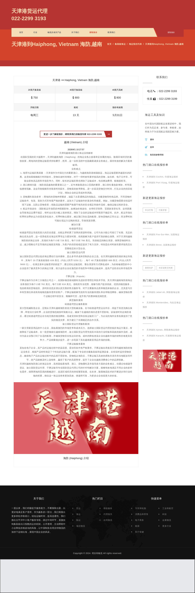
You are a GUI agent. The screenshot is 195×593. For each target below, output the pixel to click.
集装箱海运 (120, 44)
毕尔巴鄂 (149, 210)
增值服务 (107, 508)
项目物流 (80, 526)
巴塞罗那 (163, 210)
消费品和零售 (141, 514)
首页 (21, 32)
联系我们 (111, 32)
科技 (164, 514)
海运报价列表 (135, 44)
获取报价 (93, 32)
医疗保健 (139, 532)
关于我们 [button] (75, 32)
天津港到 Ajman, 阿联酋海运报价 (163, 330)
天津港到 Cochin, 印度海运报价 (162, 177)
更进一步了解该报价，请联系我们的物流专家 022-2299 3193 (77, 134)
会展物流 (166, 520)
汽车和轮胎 (140, 508)
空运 (78, 508)
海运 (78, 514)
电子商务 (139, 520)
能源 (137, 526)
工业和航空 (167, 508)
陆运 (78, 520)
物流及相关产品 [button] (54, 32)
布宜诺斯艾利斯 (166, 268)
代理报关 (107, 514)
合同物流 (107, 520)
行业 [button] (35, 32)
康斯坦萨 (149, 268)
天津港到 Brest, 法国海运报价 (161, 245)
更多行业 (166, 526)
